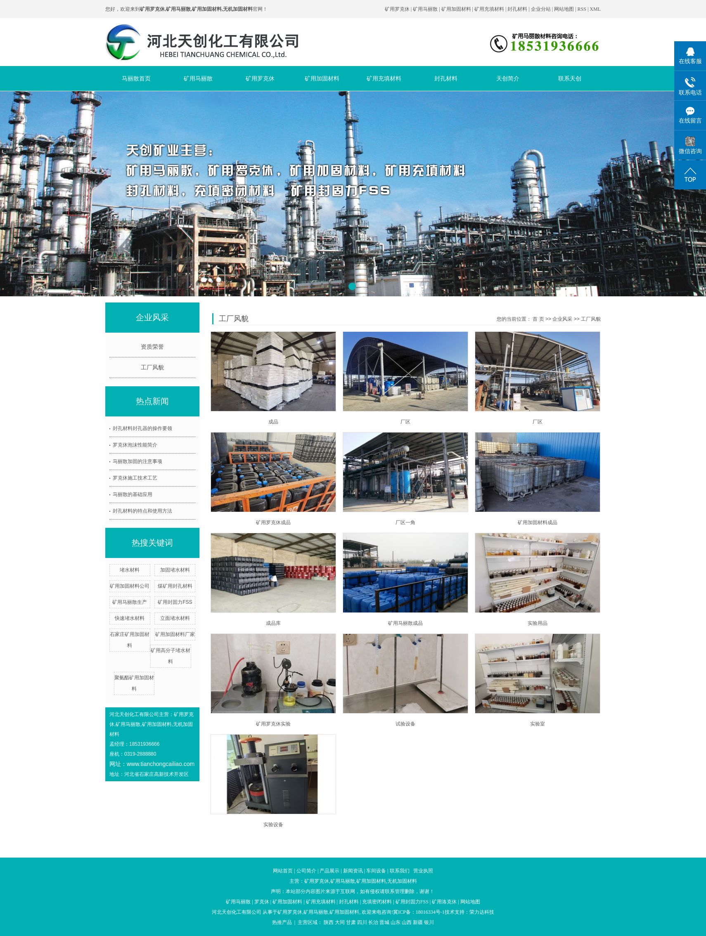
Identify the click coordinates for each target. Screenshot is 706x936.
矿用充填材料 (489, 9)
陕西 (329, 922)
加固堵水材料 (175, 570)
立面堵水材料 (175, 618)
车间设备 (376, 871)
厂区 (405, 422)
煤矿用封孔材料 (175, 586)
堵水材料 (130, 570)
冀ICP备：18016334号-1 (419, 912)
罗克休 (261, 902)
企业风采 (562, 319)
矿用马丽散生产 (129, 602)
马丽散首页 (136, 78)
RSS (582, 9)
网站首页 (283, 871)
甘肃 (351, 922)
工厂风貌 (152, 367)
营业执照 (423, 871)
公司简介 (306, 871)
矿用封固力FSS (175, 602)
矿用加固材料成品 (537, 522)
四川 (362, 922)
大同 (340, 922)
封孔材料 (517, 9)
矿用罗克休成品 (273, 522)
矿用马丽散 (425, 9)
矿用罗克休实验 (273, 724)
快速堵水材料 (130, 618)
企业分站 (541, 9)
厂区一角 (405, 522)
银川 (429, 922)
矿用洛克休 (444, 902)
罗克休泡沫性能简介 (135, 445)
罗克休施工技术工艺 (135, 478)
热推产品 (282, 922)
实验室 (537, 724)
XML (595, 9)
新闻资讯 (353, 871)
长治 (373, 922)
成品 (273, 422)
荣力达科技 (481, 912)
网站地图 (564, 9)
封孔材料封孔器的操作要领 (142, 428)
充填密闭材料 (377, 902)
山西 (407, 922)
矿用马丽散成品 (405, 623)
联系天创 (569, 78)
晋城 (384, 922)
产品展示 (329, 871)
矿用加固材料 (456, 9)
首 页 (538, 319)
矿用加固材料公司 (129, 586)
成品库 (273, 623)
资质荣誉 (152, 346)
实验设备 (273, 824)
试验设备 (405, 724)
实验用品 (537, 623)
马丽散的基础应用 (132, 494)
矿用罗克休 (397, 9)
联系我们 (400, 871)
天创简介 (507, 78)
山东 (395, 922)
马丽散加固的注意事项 (137, 461)
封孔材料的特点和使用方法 (142, 511)
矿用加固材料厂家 (175, 634)
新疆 (418, 922)
